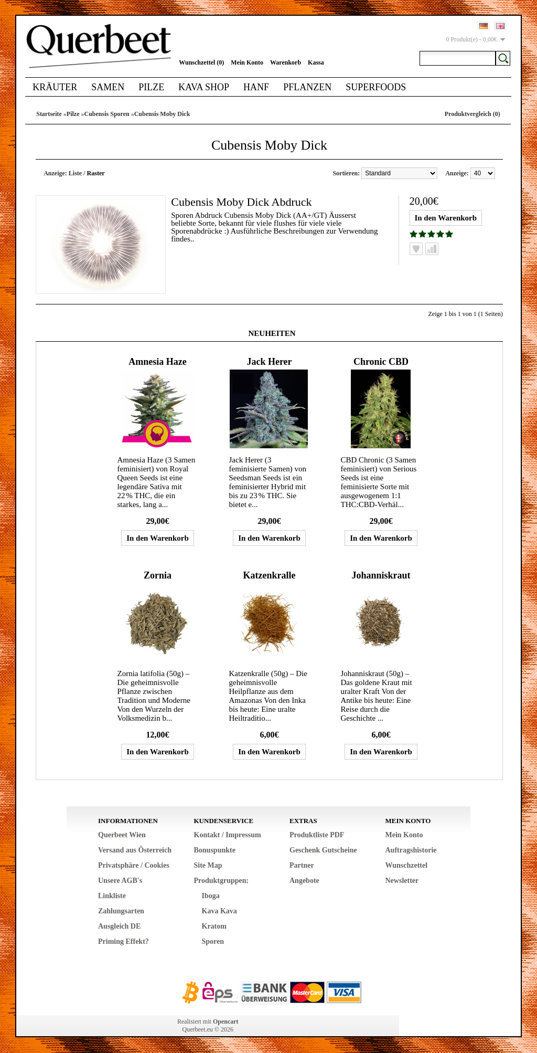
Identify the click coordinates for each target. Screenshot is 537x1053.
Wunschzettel (406, 865)
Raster (96, 173)
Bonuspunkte (214, 850)
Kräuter (55, 87)
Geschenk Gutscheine (323, 850)
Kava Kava (219, 911)
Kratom (214, 926)
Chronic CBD (381, 361)
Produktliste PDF (316, 835)
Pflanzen (307, 87)
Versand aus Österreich (134, 850)
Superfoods (376, 87)
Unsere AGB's (120, 880)
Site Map (208, 865)
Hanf (256, 87)
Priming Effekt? (123, 941)
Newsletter (402, 880)
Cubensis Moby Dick (162, 114)
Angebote (304, 880)
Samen (107, 87)
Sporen (213, 941)
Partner (301, 865)
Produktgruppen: (221, 880)
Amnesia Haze (157, 361)
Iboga (211, 896)
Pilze (151, 87)
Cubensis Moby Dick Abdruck (241, 201)
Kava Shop (203, 87)
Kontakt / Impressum (227, 835)
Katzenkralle (269, 575)
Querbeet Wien (122, 835)
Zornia (157, 575)
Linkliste (112, 896)
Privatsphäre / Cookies (133, 865)
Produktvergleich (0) (472, 114)
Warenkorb (285, 62)
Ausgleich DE (119, 926)
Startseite (49, 114)
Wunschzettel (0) (201, 62)
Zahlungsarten (121, 911)
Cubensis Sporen (107, 114)
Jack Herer (269, 361)
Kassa (316, 62)
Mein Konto (247, 62)
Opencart (226, 1021)
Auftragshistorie (411, 850)
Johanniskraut (380, 575)
